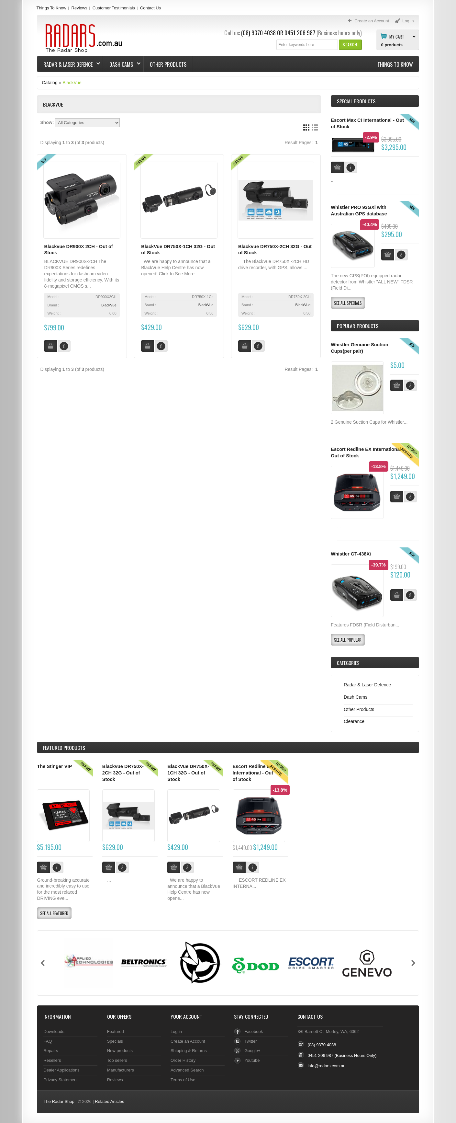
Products (64, 747)
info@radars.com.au (326, 1065)
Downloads (53, 1031)
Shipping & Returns (189, 1050)
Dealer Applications (61, 1070)
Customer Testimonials (114, 8)
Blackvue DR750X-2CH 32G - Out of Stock (123, 773)
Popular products (357, 326)
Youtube (252, 1060)
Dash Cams (121, 64)
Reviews (79, 8)
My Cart (396, 36)
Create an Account (188, 1041)
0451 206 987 (299, 33)
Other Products (168, 64)
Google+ (252, 1050)
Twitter (250, 1041)
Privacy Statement (60, 1079)
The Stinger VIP (54, 766)
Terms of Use (183, 1079)
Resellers (52, 1060)
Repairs (50, 1050)
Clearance (354, 721)
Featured (115, 1031)
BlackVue (72, 82)
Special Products (356, 101)
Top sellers (117, 1060)
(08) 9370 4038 (258, 33)
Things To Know (51, 8)
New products (120, 1050)
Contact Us (150, 8)
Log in (176, 1031)
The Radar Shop (58, 1101)
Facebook (253, 1031)
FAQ (47, 1041)
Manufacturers (120, 1070)
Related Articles (109, 1101)
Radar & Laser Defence (68, 64)
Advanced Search (187, 1070)
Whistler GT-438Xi (351, 553)
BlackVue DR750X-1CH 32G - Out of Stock (188, 773)
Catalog (49, 82)
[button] (350, 45)
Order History (183, 1060)
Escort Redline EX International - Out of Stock (253, 773)
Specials (115, 1041)
